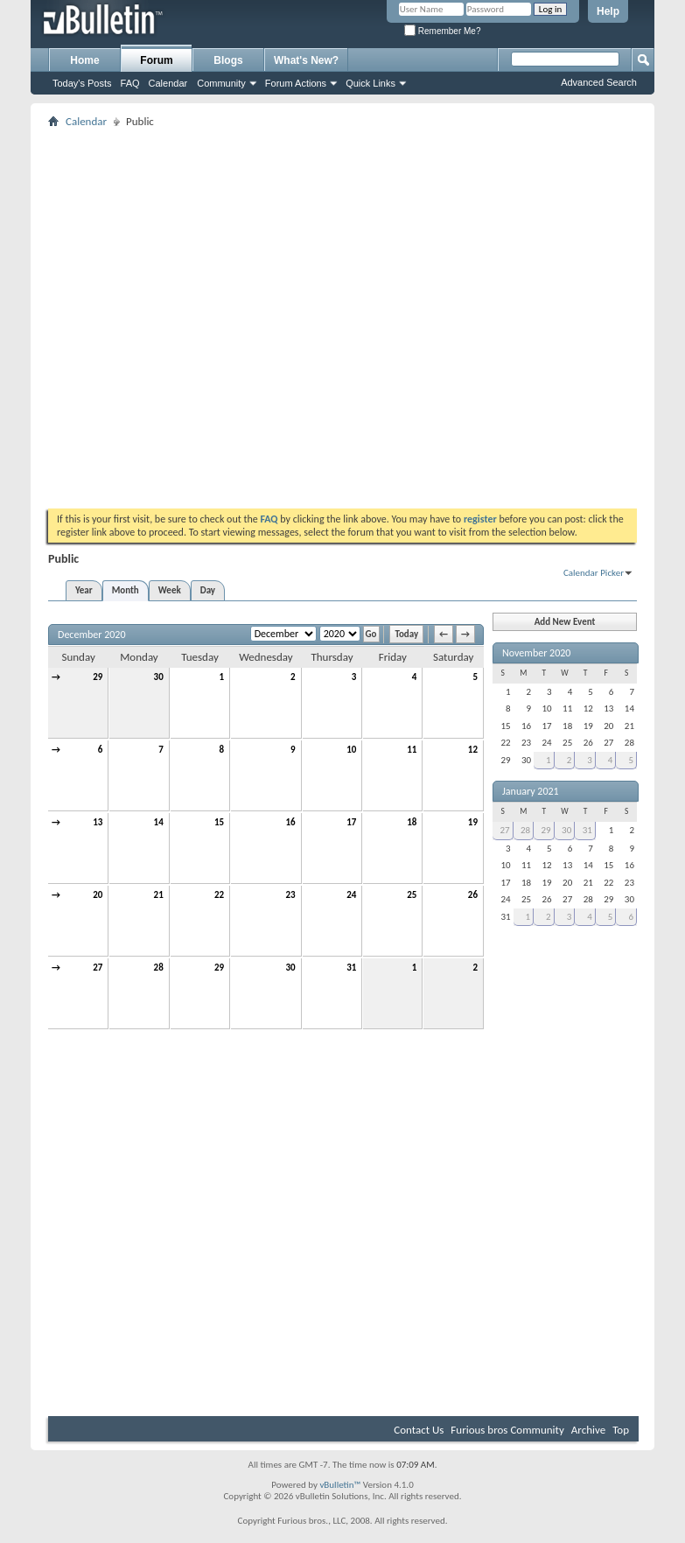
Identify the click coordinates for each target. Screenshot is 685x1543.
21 (159, 895)
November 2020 (536, 653)
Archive (588, 1429)
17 (351, 822)
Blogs (227, 60)
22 (219, 895)
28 (159, 967)
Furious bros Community (507, 1429)
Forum (156, 60)
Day (207, 590)
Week (169, 590)
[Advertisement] (180, 312)
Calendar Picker (593, 573)
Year (84, 590)
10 (351, 749)
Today (406, 634)
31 (351, 967)
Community (221, 83)
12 (473, 749)
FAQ (130, 83)
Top (620, 1429)
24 (351, 895)
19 (473, 822)
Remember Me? (442, 31)
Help (608, 11)
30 (159, 677)
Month (125, 590)
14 (159, 822)
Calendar (168, 83)
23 (291, 895)
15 (219, 822)
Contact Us (419, 1429)
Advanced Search (599, 82)
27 (97, 967)
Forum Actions (295, 83)
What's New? (306, 60)
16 (291, 822)
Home (84, 60)
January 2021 (530, 791)
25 (411, 895)
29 (97, 677)
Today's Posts (82, 83)
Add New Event (565, 622)
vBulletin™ (339, 1484)
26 (473, 895)
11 (411, 749)
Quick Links (370, 83)
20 (97, 895)
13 (97, 822)
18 (411, 822)
